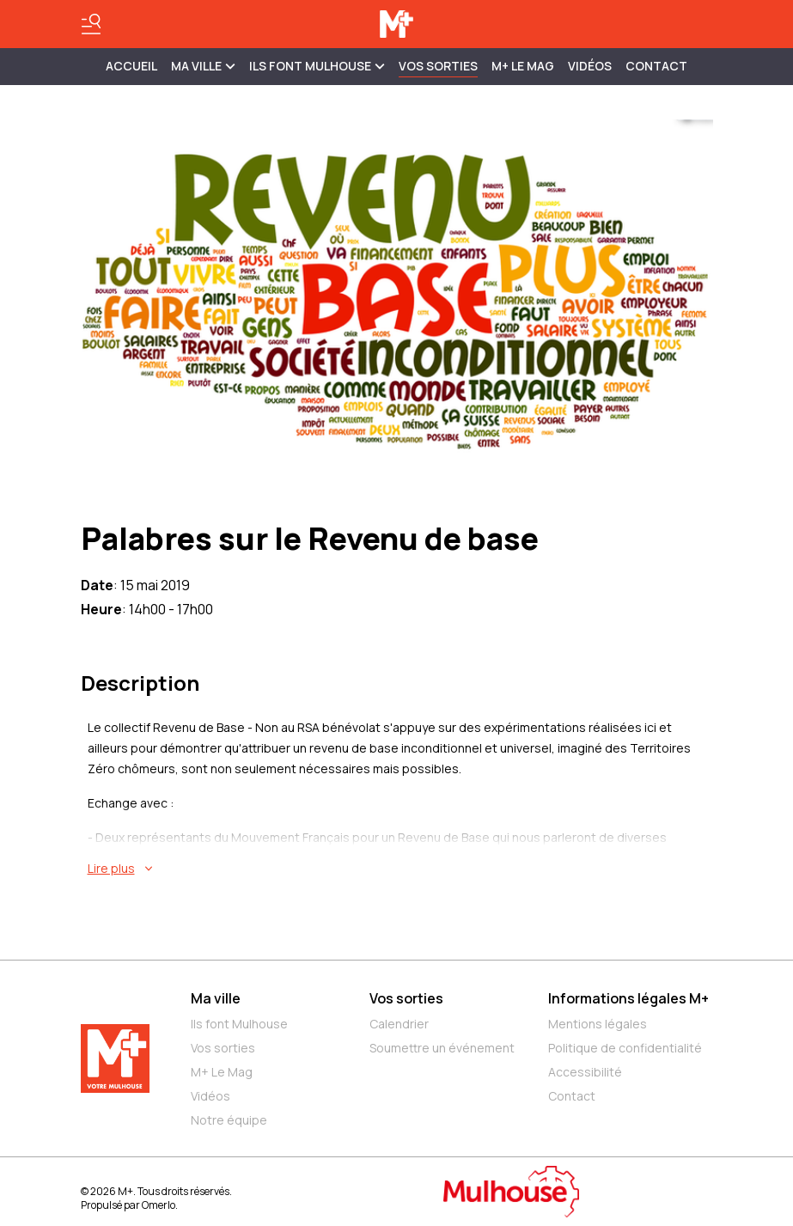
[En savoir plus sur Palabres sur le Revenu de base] (400, 868)
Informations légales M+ (628, 998)
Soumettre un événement (442, 1048)
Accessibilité (585, 1072)
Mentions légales (597, 1024)
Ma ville (216, 998)
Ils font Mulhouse (239, 1024)
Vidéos (590, 66)
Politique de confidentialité (625, 1048)
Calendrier (399, 1024)
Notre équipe (229, 1120)
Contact (656, 66)
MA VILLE (203, 66)
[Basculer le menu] (91, 24)
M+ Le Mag (522, 66)
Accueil (131, 66)
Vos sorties (438, 66)
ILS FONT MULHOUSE (317, 66)
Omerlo (158, 1205)
